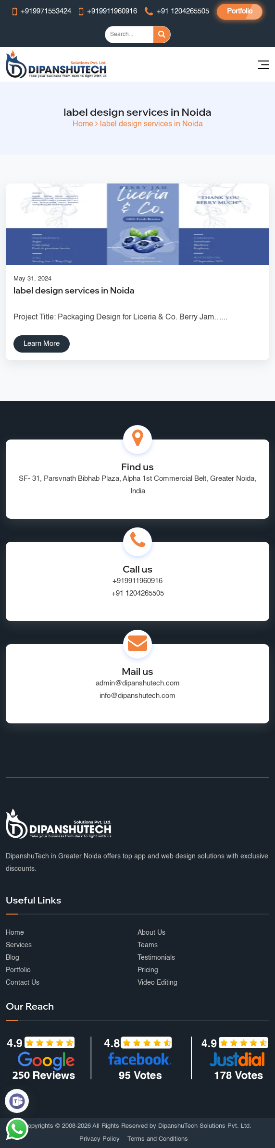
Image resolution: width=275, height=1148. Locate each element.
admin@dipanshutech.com (138, 683)
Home (83, 124)
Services (19, 945)
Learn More (42, 343)
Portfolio (239, 11)
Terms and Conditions (157, 1139)
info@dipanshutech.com (137, 695)
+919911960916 (137, 581)
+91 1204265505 (138, 593)
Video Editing (157, 982)
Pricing (148, 970)
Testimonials (156, 957)
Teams (148, 945)
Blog (12, 957)
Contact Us (22, 982)
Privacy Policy (99, 1139)
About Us (151, 932)
